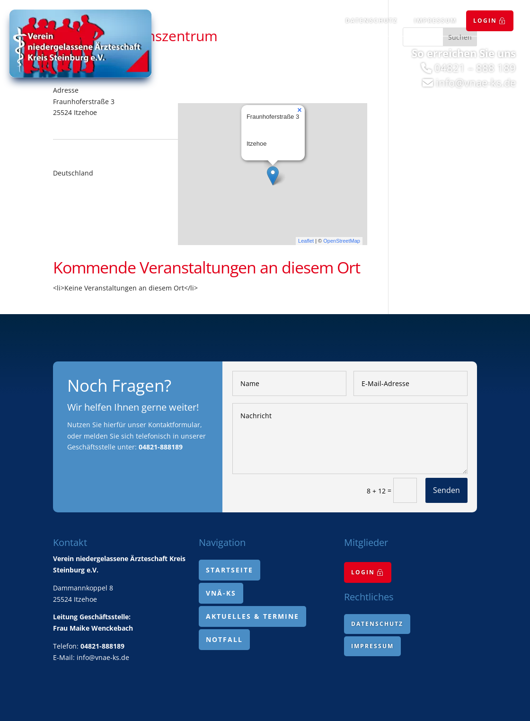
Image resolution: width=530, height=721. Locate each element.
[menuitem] (489, 20)
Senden (446, 490)
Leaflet (306, 241)
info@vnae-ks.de (476, 82)
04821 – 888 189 (475, 68)
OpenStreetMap (341, 241)
